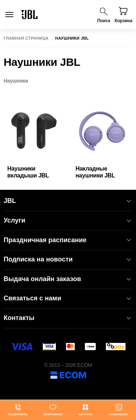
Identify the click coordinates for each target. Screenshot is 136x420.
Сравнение (118, 410)
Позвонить (18, 410)
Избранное (53, 410)
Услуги (68, 220)
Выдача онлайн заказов (68, 279)
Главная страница (26, 38)
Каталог (86, 410)
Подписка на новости (68, 259)
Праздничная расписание (68, 240)
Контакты (68, 318)
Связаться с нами (68, 298)
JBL (68, 201)
